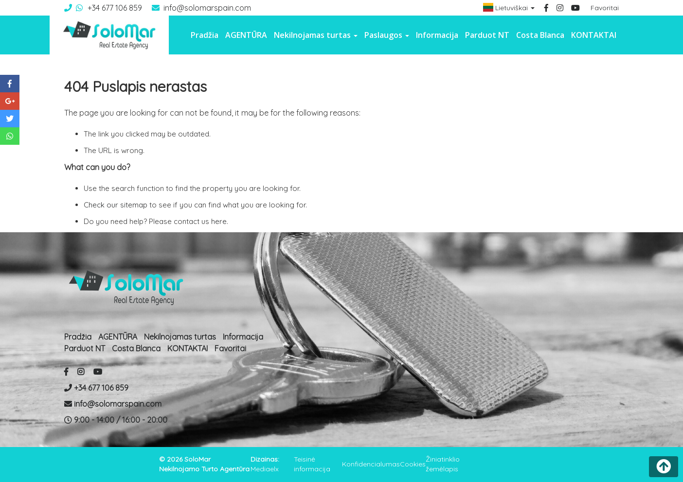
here (219, 221)
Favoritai (605, 7)
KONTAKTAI (593, 35)
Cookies (413, 464)
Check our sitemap (115, 204)
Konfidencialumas (371, 464)
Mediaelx (265, 469)
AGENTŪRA (246, 35)
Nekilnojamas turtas (180, 337)
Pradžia (204, 35)
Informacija (437, 35)
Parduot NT (487, 35)
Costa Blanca (540, 35)
